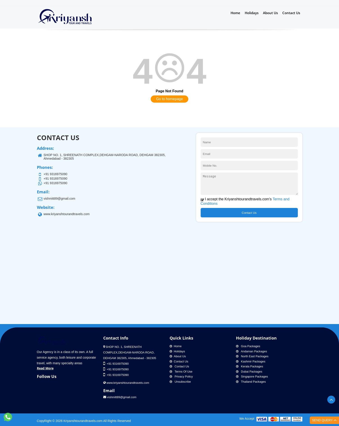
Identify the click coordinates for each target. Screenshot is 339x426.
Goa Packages (248, 346)
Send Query (324, 422)
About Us (270, 13)
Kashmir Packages (250, 361)
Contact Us (291, 13)
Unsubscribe (180, 381)
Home (235, 13)
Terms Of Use (181, 371)
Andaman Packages (251, 351)
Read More (45, 368)
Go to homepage (169, 99)
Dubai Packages (249, 371)
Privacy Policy (181, 376)
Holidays (251, 13)
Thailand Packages (251, 381)
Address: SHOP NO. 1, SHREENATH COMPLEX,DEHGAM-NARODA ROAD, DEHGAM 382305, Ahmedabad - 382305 (115, 2)
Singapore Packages (252, 376)
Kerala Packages (249, 366)
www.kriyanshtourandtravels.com (67, 214)
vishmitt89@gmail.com (120, 397)
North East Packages (252, 356)
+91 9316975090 (202, 2)
